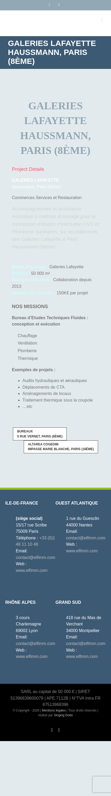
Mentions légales (54, 710)
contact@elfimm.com (35, 557)
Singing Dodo (63, 715)
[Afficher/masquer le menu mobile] (102, 19)
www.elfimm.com (31, 570)
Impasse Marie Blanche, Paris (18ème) (61, 446)
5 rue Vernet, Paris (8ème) (39, 434)
